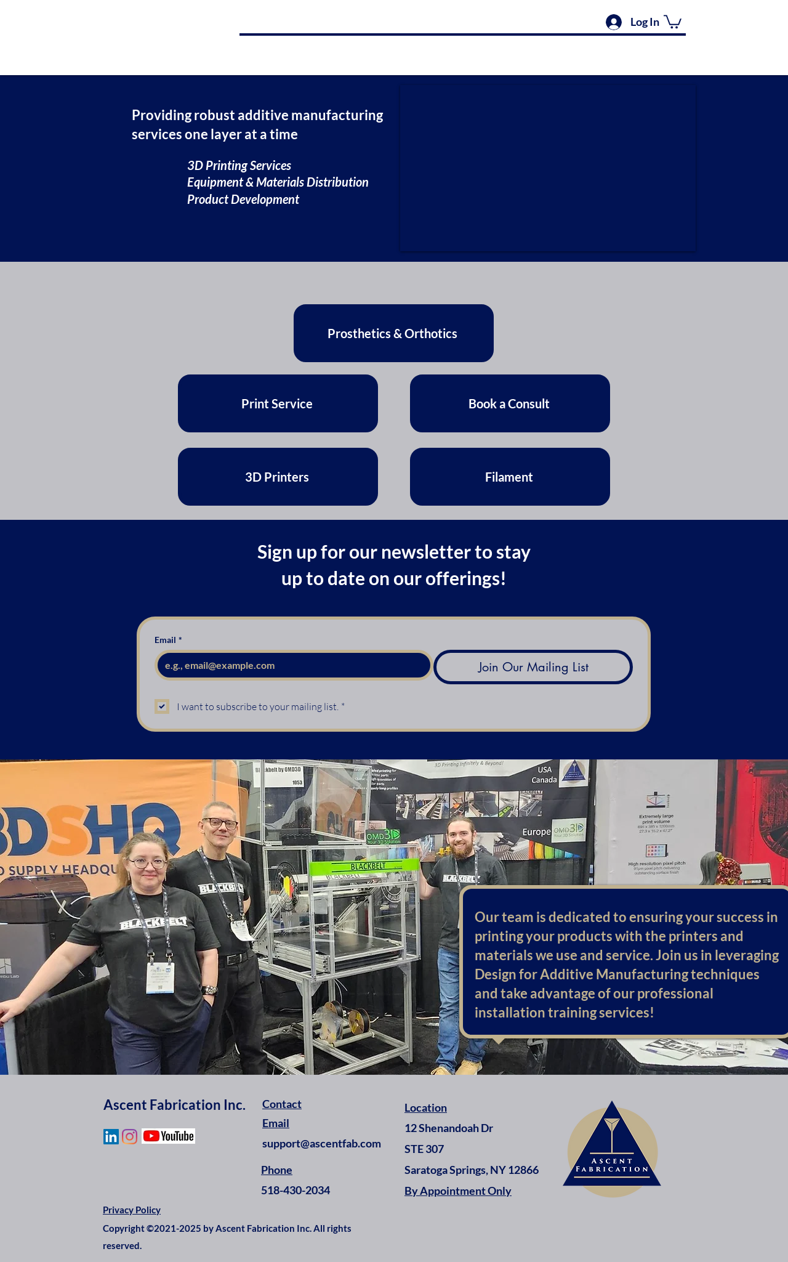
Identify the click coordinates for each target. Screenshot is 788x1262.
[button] (672, 21)
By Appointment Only (458, 1190)
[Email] (290, 665)
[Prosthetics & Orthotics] (394, 333)
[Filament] (510, 477)
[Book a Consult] (510, 403)
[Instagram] (129, 1136)
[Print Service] (278, 403)
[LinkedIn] (111, 1136)
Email (168, 639)
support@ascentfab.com (321, 1143)
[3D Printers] (278, 477)
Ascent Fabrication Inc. (174, 1104)
